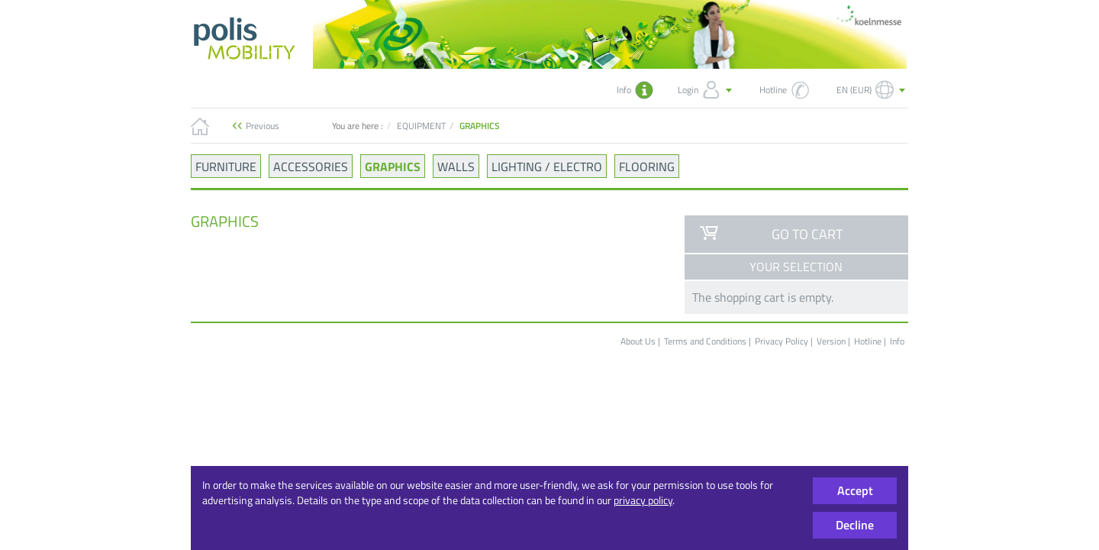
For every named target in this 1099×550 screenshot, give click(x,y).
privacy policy (643, 500)
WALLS (456, 166)
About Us (638, 341)
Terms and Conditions (705, 341)
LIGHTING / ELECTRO (546, 166)
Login (706, 90)
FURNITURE (225, 166)
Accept (855, 490)
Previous (262, 125)
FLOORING (647, 166)
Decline (855, 525)
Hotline (867, 341)
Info (897, 341)
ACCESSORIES (310, 166)
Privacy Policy (781, 341)
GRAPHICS (393, 166)
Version (832, 341)
